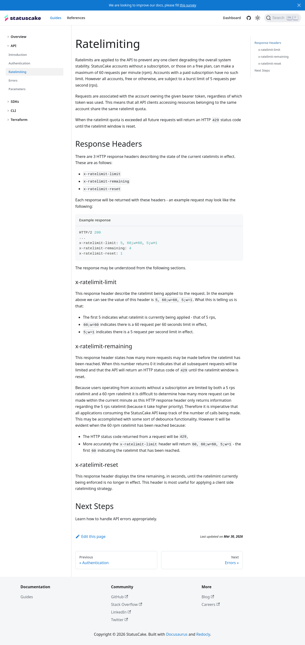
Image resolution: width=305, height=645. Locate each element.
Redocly (203, 634)
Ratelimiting (17, 72)
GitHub (119, 596)
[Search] (282, 18)
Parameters (17, 89)
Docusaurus (177, 634)
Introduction (18, 54)
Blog (208, 596)
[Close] (299, 5)
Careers (211, 604)
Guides (55, 18)
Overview (18, 36)
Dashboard (232, 18)
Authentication (19, 63)
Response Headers (267, 43)
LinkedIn (121, 612)
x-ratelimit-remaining (273, 56)
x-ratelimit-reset (269, 63)
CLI (13, 110)
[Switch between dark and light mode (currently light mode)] (257, 18)
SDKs (15, 101)
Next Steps (262, 70)
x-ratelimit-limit (269, 49)
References (76, 18)
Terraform (19, 119)
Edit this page (90, 536)
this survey (188, 5)
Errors (13, 80)
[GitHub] (249, 18)
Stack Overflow (126, 604)
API (13, 45)
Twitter (119, 619)
